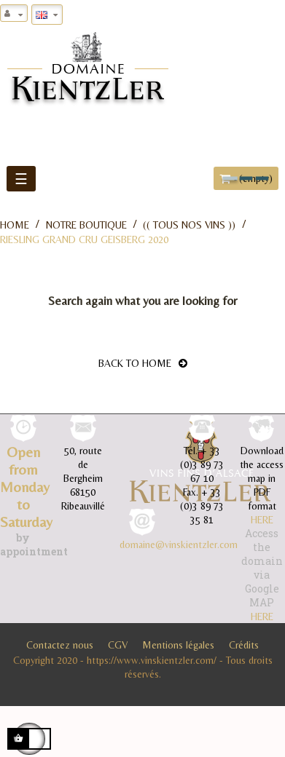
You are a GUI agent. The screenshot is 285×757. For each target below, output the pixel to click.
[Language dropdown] (47, 14)
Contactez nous (59, 645)
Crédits (244, 645)
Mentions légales (178, 645)
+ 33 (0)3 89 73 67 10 (202, 464)
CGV (118, 645)
